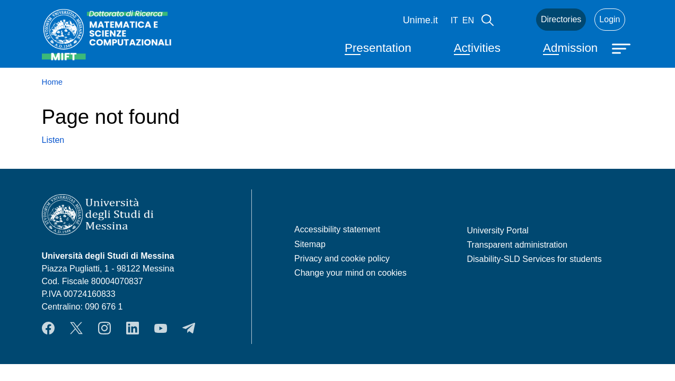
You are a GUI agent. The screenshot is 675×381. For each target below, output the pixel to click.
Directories (561, 19)
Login (609, 19)
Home (52, 82)
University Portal (497, 230)
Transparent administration (517, 244)
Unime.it (420, 20)
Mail (515, 19)
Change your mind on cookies (350, 272)
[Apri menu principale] (622, 48)
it (454, 20)
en (468, 20)
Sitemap (310, 244)
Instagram (104, 328)
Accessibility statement (337, 229)
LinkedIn (132, 328)
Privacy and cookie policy (342, 258)
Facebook (48, 328)
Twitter (76, 328)
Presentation (378, 48)
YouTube (160, 328)
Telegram (188, 328)
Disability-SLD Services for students (534, 259)
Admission (570, 48)
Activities (477, 48)
